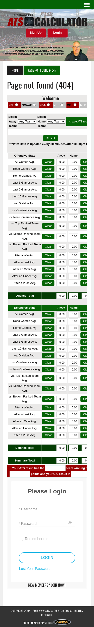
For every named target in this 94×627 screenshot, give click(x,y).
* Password (28, 523)
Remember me (36, 539)
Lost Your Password (34, 569)
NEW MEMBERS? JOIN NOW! (47, 585)
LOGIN (47, 557)
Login (57, 32)
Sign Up (36, 32)
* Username (28, 509)
